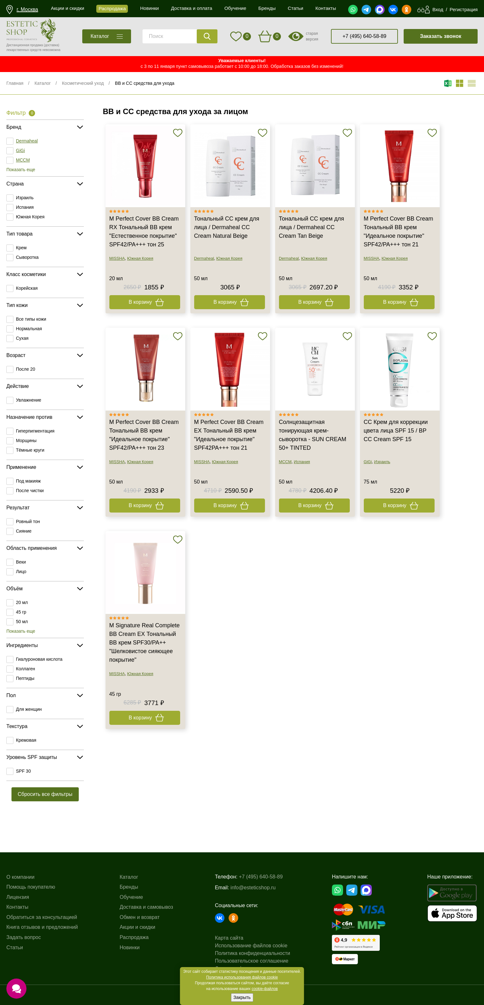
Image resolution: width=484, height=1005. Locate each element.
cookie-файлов (265, 989)
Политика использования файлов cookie (242, 977)
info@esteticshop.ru (253, 887)
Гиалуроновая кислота (39, 659)
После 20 (25, 369)
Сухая (22, 338)
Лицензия (17, 897)
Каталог (42, 83)
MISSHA (117, 258)
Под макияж (28, 481)
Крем (21, 247)
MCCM (23, 160)
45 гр (21, 612)
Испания (25, 207)
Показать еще (20, 169)
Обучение (131, 897)
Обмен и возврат (139, 917)
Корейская (27, 288)
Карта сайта (229, 938)
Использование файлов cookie (251, 945)
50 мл (22, 621)
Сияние (24, 531)
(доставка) (51, 45)
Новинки (130, 947)
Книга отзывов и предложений (42, 927)
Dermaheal (27, 140)
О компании (20, 877)
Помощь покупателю (30, 887)
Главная (14, 83)
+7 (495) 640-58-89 (364, 36)
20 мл (22, 602)
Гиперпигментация (35, 430)
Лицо (21, 571)
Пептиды (25, 678)
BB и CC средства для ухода (144, 83)
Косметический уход (83, 83)
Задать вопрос (23, 937)
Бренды (129, 887)
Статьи (14, 947)
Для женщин (29, 709)
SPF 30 (23, 771)
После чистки (30, 490)
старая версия (312, 36)
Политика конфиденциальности (252, 953)
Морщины (26, 440)
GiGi (20, 150)
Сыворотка (27, 257)
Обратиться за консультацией (41, 917)
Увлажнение (28, 400)
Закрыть (242, 997)
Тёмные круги (30, 450)
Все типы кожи (31, 319)
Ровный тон (28, 521)
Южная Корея (30, 216)
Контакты (17, 907)
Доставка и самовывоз (146, 907)
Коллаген (25, 668)
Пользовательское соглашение (251, 961)
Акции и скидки (137, 927)
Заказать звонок (440, 36)
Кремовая (26, 740)
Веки (21, 561)
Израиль (24, 197)
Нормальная (29, 328)
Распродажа (134, 937)
